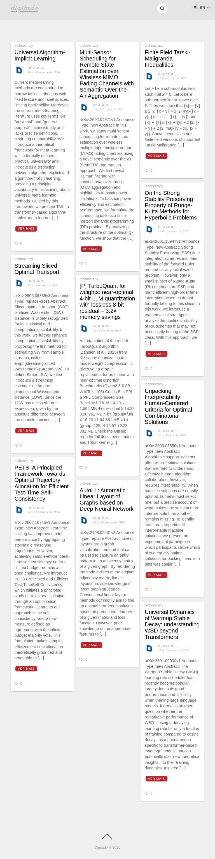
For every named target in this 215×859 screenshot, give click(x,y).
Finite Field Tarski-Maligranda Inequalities (167, 58)
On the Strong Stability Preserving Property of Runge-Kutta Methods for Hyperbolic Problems (171, 205)
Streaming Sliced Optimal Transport (37, 269)
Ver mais (26, 228)
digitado (36, 67)
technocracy (24, 46)
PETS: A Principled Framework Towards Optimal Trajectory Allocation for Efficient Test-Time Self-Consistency (42, 483)
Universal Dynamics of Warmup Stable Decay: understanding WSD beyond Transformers (172, 624)
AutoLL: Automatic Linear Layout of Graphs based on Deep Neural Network (107, 499)
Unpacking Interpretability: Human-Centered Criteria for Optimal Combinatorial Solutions (168, 406)
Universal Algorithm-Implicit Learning (40, 55)
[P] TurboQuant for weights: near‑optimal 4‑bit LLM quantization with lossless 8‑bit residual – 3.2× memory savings (107, 301)
